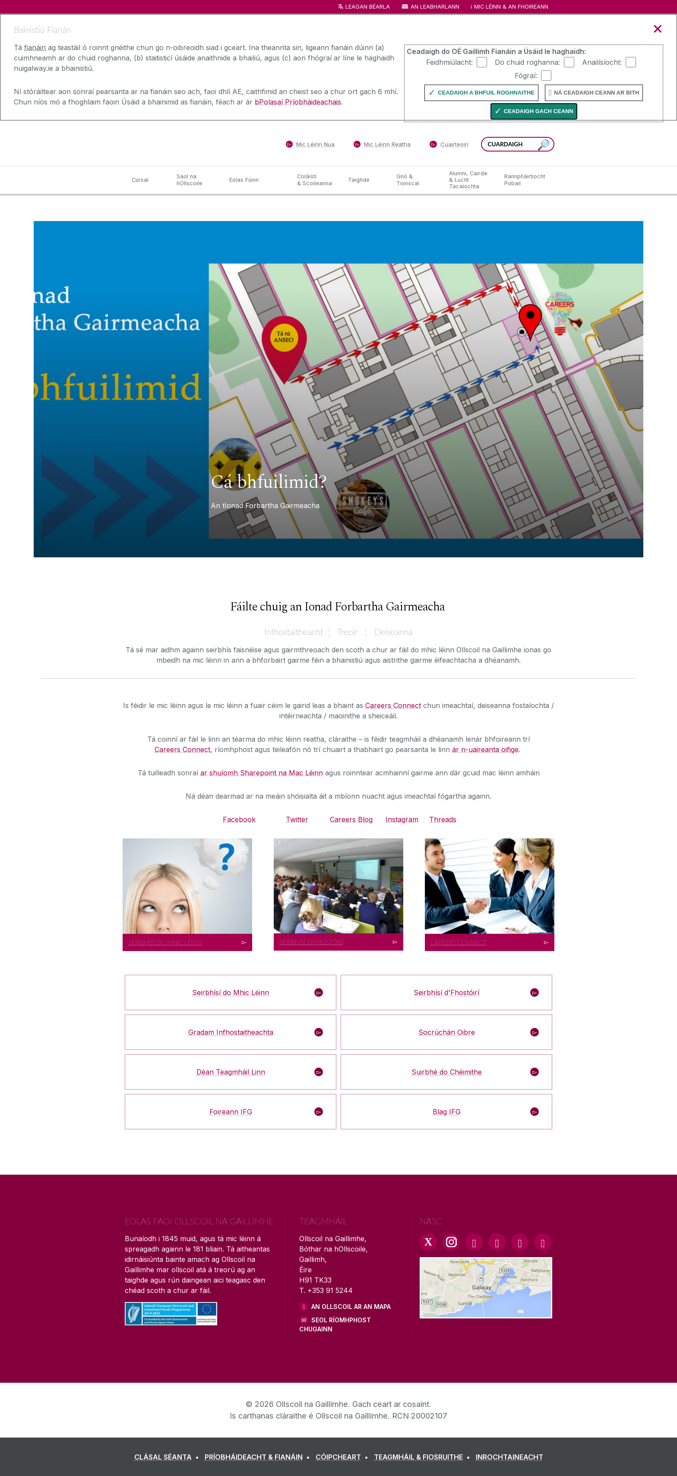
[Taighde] (365, 180)
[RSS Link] (542, 1242)
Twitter (297, 819)
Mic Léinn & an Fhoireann (511, 6)
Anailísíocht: (602, 61)
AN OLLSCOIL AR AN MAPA (351, 1306)
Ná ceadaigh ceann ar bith (596, 92)
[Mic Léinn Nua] (310, 146)
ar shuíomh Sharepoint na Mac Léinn (261, 772)
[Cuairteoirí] (449, 146)
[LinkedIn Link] (519, 1242)
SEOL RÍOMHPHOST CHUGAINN (335, 1324)
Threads (442, 819)
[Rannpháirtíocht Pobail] (524, 180)
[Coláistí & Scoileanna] (315, 180)
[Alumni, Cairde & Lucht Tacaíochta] (469, 180)
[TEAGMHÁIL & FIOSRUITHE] (424, 1457)
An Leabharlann (435, 6)
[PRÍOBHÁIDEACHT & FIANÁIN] (259, 1457)
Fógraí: (526, 75)
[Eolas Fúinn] (256, 180)
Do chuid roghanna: (527, 61)
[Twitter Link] (428, 1242)
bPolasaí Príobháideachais (298, 102)
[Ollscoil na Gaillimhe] (187, 142)
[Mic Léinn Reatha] (382, 146)
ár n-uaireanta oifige (485, 749)
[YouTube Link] (497, 1242)
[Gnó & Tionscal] (415, 180)
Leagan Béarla (367, 6)
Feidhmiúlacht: (449, 61)
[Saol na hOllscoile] (196, 180)
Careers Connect (393, 705)
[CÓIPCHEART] (344, 1457)
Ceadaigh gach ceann (538, 111)
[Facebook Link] (474, 1242)
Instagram (402, 819)
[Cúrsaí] (147, 180)
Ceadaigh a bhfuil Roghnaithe (486, 92)
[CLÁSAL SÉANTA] (168, 1457)
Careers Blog (351, 819)
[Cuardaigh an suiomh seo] (543, 145)
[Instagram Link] (451, 1242)
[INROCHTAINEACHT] (509, 1457)
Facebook (239, 819)
